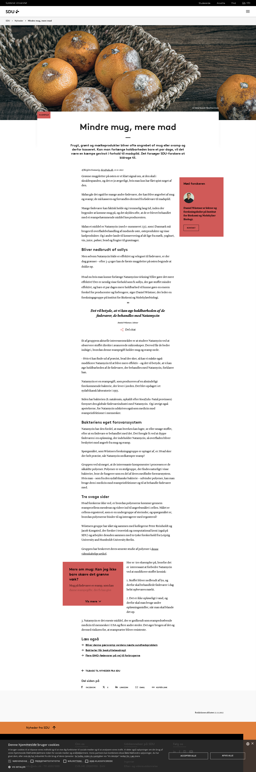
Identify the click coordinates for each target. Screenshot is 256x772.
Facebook (88, 676)
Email (140, 676)
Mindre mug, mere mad (40, 21)
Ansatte (221, 3)
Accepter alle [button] (188, 755)
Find (234, 3)
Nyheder (67, 11)
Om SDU (116, 11)
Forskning (52, 11)
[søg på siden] (214, 11)
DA (243, 2)
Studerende (204, 3)
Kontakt (191, 215)
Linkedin (121, 676)
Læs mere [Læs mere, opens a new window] (135, 756)
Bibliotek (101, 11)
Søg (237, 11)
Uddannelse (34, 11)
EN (248, 2)
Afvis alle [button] (227, 755)
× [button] (252, 743)
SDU (8, 21)
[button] (9, 761)
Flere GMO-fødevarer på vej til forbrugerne (110, 644)
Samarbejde (84, 11)
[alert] (128, 756)
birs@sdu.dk (106, 159)
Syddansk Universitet (16, 2)
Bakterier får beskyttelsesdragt (103, 638)
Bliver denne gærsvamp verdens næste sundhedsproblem (119, 633)
